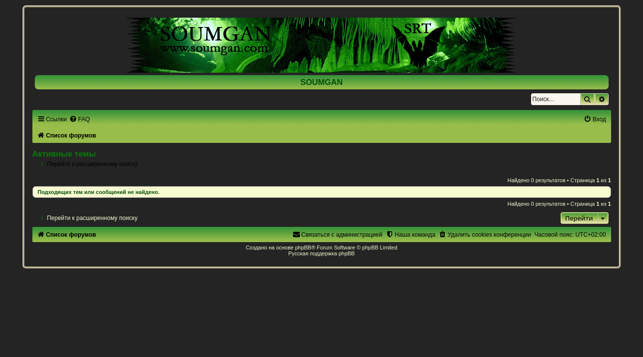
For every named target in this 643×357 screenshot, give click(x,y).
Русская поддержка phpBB (321, 253)
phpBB (303, 247)
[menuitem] (79, 119)
